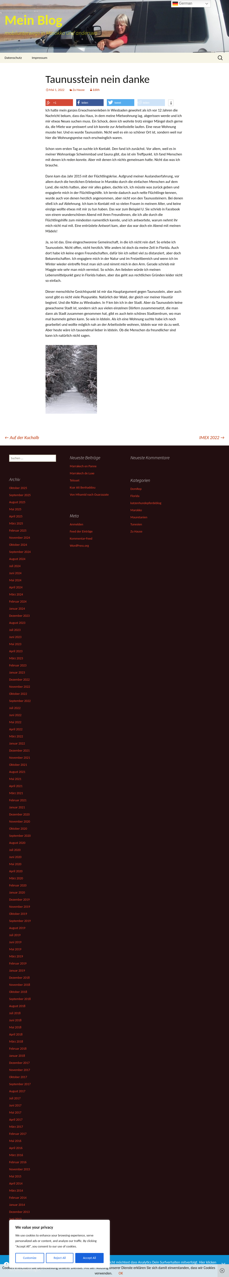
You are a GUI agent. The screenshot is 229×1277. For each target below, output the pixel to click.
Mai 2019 (15, 949)
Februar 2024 (18, 601)
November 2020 (19, 821)
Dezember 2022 (19, 680)
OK (121, 1273)
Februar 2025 (18, 531)
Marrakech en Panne (83, 466)
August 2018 (17, 1006)
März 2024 (16, 594)
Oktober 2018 (18, 992)
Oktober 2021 (18, 765)
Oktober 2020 (18, 829)
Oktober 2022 (18, 694)
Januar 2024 (17, 609)
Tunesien (136, 524)
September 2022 (20, 701)
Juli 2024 (15, 566)
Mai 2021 (15, 779)
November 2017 (19, 1070)
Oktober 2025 (18, 488)
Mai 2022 (15, 722)
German (182, 3)
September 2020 (20, 836)
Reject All (60, 1258)
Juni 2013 (15, 1219)
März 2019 (16, 956)
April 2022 (15, 729)
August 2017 (17, 1091)
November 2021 (19, 758)
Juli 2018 (15, 1013)
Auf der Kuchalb (22, 437)
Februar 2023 (18, 665)
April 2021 (15, 786)
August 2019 (17, 928)
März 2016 (16, 1155)
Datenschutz (13, 58)
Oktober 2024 (18, 545)
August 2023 (17, 623)
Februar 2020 (18, 885)
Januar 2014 (17, 1205)
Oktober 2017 (18, 1077)
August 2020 (17, 843)
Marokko (136, 510)
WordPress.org (79, 546)
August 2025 (17, 502)
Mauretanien (138, 517)
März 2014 (16, 1191)
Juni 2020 (15, 857)
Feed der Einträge (81, 531)
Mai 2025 (15, 509)
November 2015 (19, 1169)
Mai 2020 (15, 864)
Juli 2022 (15, 708)
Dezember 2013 (19, 1212)
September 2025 (20, 495)
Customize (30, 1258)
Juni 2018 (15, 1020)
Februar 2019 (18, 963)
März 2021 (16, 793)
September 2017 (20, 1084)
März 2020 (16, 878)
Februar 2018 (18, 1049)
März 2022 (16, 736)
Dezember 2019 (19, 900)
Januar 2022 (17, 743)
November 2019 (19, 907)
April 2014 (15, 1183)
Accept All (89, 1258)
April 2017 (15, 1120)
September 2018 (20, 999)
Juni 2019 (15, 942)
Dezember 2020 (19, 814)
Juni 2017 (15, 1105)
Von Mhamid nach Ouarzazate (89, 495)
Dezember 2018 (19, 978)
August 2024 (17, 559)
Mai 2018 (15, 1027)
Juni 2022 (15, 715)
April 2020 (15, 871)
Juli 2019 (15, 935)
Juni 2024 (15, 573)
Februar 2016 (18, 1162)
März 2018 (16, 1041)
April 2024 (15, 587)
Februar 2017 (18, 1134)
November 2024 (19, 538)
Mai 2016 (15, 1141)
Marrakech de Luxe (82, 473)
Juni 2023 (15, 637)
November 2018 (19, 985)
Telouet (74, 480)
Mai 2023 (15, 644)
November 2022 (19, 687)
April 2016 (15, 1148)
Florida (134, 496)
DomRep (136, 489)
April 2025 (15, 516)
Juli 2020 (15, 850)
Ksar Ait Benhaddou (82, 487)
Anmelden (76, 524)
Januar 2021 (17, 807)
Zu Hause (79, 90)
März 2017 (16, 1127)
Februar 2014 (18, 1198)
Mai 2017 (15, 1112)
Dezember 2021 (19, 751)
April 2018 (15, 1034)
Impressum (39, 58)
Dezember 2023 (19, 616)
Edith (96, 90)
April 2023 (15, 651)
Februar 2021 (18, 800)
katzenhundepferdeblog (145, 503)
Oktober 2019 (18, 914)
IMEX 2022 (211, 437)
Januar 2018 (17, 1056)
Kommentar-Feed (81, 539)
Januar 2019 (17, 971)
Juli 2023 (15, 630)
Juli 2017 (15, 1098)
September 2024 (20, 552)
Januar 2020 (17, 892)
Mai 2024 (15, 580)
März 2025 (16, 523)
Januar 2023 (17, 672)
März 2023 (16, 658)
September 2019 (20, 921)
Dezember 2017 (19, 1063)
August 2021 (17, 772)
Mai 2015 (15, 1176)
